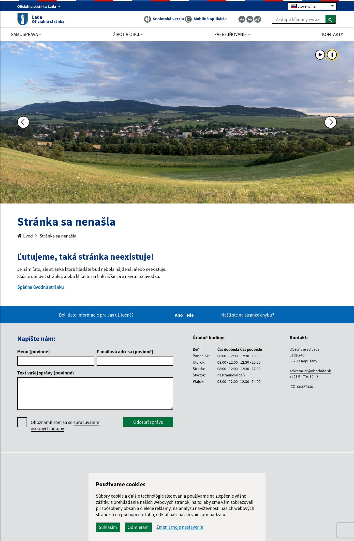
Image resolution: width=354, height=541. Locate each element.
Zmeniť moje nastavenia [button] (179, 527)
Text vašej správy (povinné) (45, 373)
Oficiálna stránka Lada (38, 6)
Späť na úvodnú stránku (40, 287)
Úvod (25, 236)
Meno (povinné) (33, 352)
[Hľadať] (330, 19)
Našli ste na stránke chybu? (247, 315)
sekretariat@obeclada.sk (310, 370)
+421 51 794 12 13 (304, 376)
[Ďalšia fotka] (330, 122)
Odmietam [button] (138, 527)
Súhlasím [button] (108, 527)
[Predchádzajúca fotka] (23, 122)
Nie (191, 315)
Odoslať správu (148, 422)
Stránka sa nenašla (58, 236)
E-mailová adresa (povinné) (125, 352)
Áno (179, 315)
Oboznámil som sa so (65, 425)
